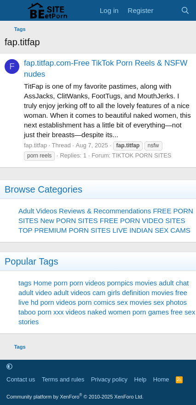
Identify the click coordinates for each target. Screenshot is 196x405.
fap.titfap (35, 145)
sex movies (134, 302)
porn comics (96, 302)
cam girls (106, 292)
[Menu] (12, 10)
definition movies (147, 292)
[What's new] (167, 10)
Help (140, 379)
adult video (35, 292)
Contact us (20, 379)
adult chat (174, 283)
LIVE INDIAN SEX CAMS (151, 230)
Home (161, 379)
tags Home (35, 283)
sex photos (170, 302)
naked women (108, 312)
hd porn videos (53, 302)
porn (61, 283)
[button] (9, 366)
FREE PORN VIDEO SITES (142, 220)
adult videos (72, 292)
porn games (151, 312)
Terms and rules (63, 379)
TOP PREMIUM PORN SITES (64, 230)
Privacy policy (109, 379)
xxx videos (69, 312)
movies (146, 283)
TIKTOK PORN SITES (141, 155)
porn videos (87, 283)
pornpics (120, 283)
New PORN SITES (69, 220)
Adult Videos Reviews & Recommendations (84, 211)
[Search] (185, 10)
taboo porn (35, 312)
